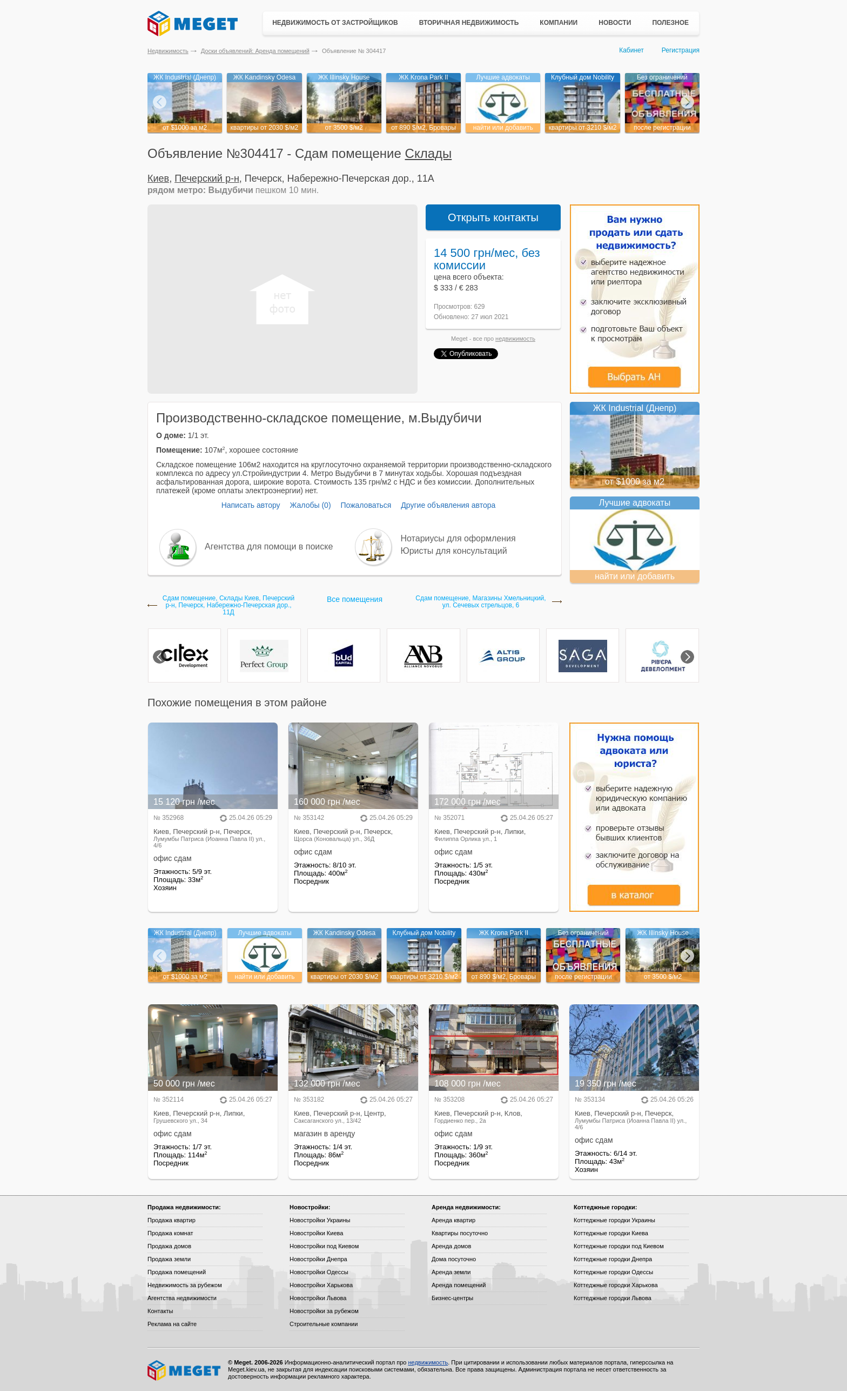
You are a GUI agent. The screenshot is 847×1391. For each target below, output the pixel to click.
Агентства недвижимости (182, 1298)
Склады (428, 153)
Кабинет (631, 50)
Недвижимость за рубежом (184, 1285)
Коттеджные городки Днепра (613, 1259)
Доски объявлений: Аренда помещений (255, 51)
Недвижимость (168, 51)
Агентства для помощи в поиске (269, 546)
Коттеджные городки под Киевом (619, 1246)
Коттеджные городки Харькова (616, 1285)
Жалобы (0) (310, 505)
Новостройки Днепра (318, 1259)
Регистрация (681, 50)
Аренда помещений (459, 1285)
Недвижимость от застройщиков (335, 23)
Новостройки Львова (318, 1298)
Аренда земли (451, 1272)
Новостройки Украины (320, 1220)
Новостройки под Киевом (324, 1246)
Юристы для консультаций (454, 550)
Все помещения (354, 599)
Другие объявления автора (448, 505)
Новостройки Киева (316, 1233)
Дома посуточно (454, 1259)
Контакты (160, 1311)
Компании (558, 23)
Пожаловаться (365, 505)
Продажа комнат (170, 1233)
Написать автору (250, 505)
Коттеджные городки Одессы (613, 1272)
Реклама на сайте (172, 1324)
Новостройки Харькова (321, 1285)
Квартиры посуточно (460, 1233)
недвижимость (515, 338)
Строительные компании (324, 1324)
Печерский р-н (206, 178)
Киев (158, 178)
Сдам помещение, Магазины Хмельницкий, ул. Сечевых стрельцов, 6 (480, 602)
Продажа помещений (176, 1272)
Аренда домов (451, 1246)
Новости (615, 23)
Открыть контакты (493, 217)
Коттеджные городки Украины (614, 1220)
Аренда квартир (453, 1220)
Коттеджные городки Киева (611, 1233)
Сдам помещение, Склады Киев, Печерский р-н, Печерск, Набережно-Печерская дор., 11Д (228, 605)
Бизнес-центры (452, 1298)
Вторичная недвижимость (469, 23)
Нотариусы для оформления (458, 538)
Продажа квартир (171, 1220)
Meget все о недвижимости (184, 1370)
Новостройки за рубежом (324, 1311)
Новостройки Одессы (319, 1272)
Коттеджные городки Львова (612, 1298)
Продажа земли (169, 1259)
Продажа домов (169, 1246)
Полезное (670, 23)
